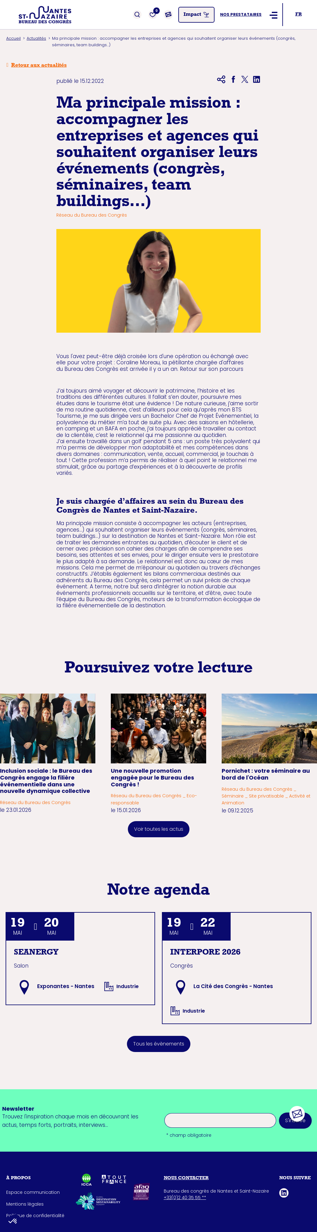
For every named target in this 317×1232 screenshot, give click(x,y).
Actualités (36, 38)
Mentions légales (25, 1204)
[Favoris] (152, 14)
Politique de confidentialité (35, 1215)
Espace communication (33, 1192)
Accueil (13, 38)
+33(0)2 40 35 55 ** (185, 1197)
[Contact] (168, 14)
